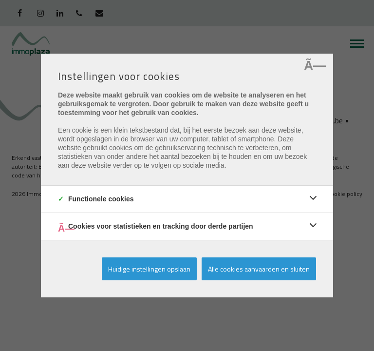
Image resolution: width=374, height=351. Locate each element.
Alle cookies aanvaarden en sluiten (259, 269)
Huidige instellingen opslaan (149, 269)
